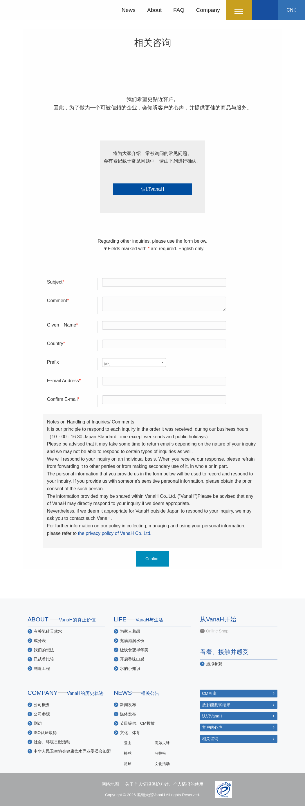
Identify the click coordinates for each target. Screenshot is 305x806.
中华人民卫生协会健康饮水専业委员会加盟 (72, 751)
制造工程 (42, 668)
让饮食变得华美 (134, 650)
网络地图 (110, 784)
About (154, 10)
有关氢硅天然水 (48, 631)
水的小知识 (130, 668)
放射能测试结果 (216, 704)
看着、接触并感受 (224, 651)
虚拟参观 (214, 663)
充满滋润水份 (132, 640)
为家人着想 (130, 631)
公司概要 (42, 704)
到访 (38, 723)
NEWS (137, 692)
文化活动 (162, 764)
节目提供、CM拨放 (137, 723)
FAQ (178, 10)
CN (291, 10)
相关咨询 (210, 738)
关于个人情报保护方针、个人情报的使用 (164, 784)
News (129, 10)
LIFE (138, 619)
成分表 (40, 640)
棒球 (127, 753)
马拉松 (160, 753)
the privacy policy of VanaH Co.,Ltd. (114, 533)
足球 (127, 764)
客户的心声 (212, 727)
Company (208, 10)
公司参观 (42, 714)
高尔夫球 (162, 743)
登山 (127, 743)
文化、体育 (130, 732)
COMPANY (65, 692)
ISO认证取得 (45, 732)
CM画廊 (209, 693)
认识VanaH (152, 189)
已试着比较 (44, 659)
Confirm (152, 558)
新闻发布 (128, 704)
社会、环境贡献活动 (52, 742)
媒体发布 (128, 714)
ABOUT (62, 619)
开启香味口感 (132, 659)
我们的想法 (44, 650)
